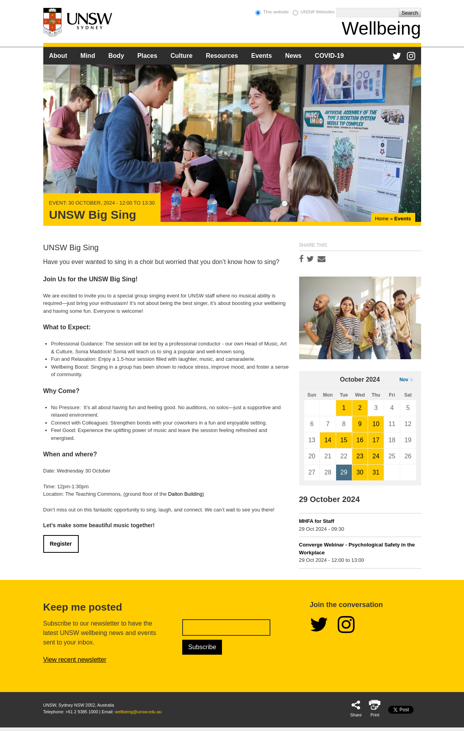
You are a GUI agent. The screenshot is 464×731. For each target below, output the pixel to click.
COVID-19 (329, 55)
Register (61, 544)
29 (344, 472)
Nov (404, 379)
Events (261, 55)
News (293, 55)
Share (356, 715)
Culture (181, 55)
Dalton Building (185, 494)
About (58, 55)
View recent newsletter (75, 659)
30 (360, 472)
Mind (87, 55)
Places (147, 55)
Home (382, 219)
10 (375, 424)
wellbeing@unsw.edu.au (138, 711)
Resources (222, 55)
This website (276, 11)
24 (375, 456)
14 (327, 440)
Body (116, 55)
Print (374, 715)
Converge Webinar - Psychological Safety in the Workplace (357, 549)
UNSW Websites (317, 11)
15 (344, 440)
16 (360, 440)
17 (375, 440)
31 (375, 472)
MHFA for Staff (317, 521)
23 (360, 456)
